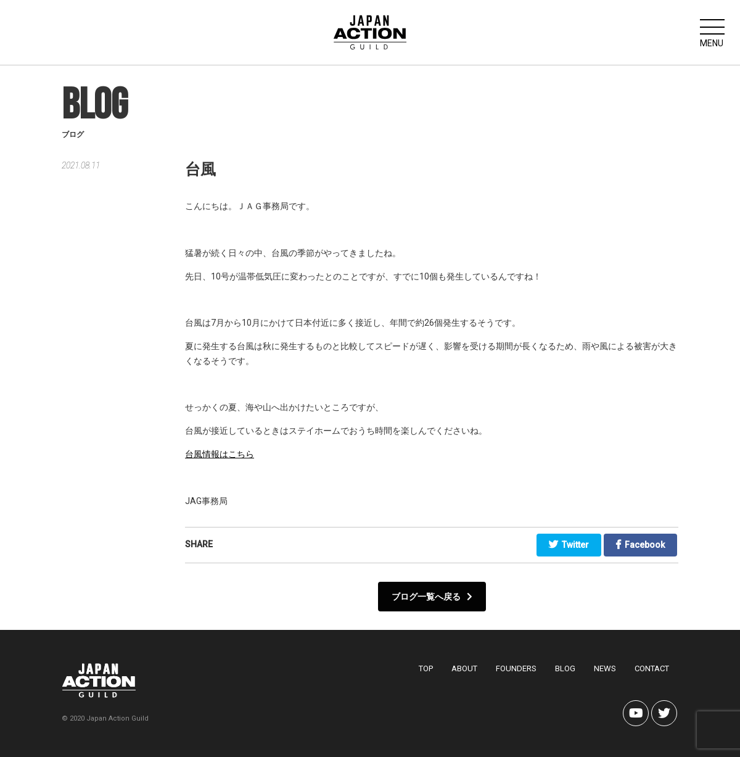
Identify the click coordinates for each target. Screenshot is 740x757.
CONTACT (652, 668)
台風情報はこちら (219, 454)
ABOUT (464, 668)
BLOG (565, 668)
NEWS (605, 668)
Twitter (569, 545)
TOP (426, 668)
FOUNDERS (516, 668)
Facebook (640, 545)
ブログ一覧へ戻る (432, 597)
